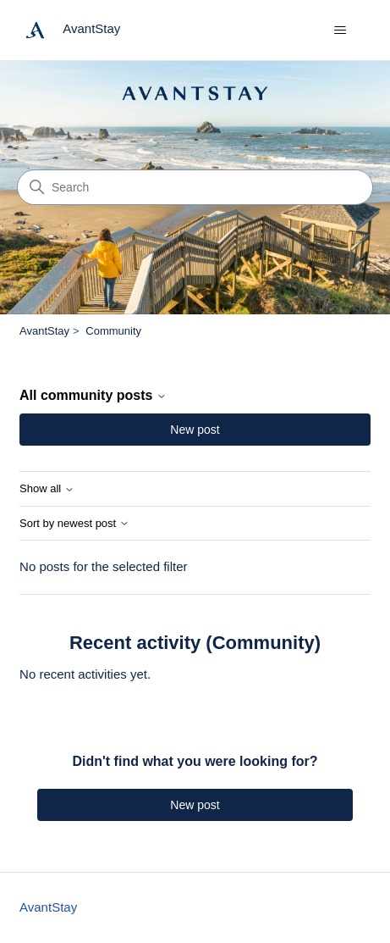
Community (113, 331)
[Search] (195, 187)
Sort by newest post (74, 524)
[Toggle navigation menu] (340, 30)
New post (194, 429)
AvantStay (44, 331)
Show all (46, 489)
